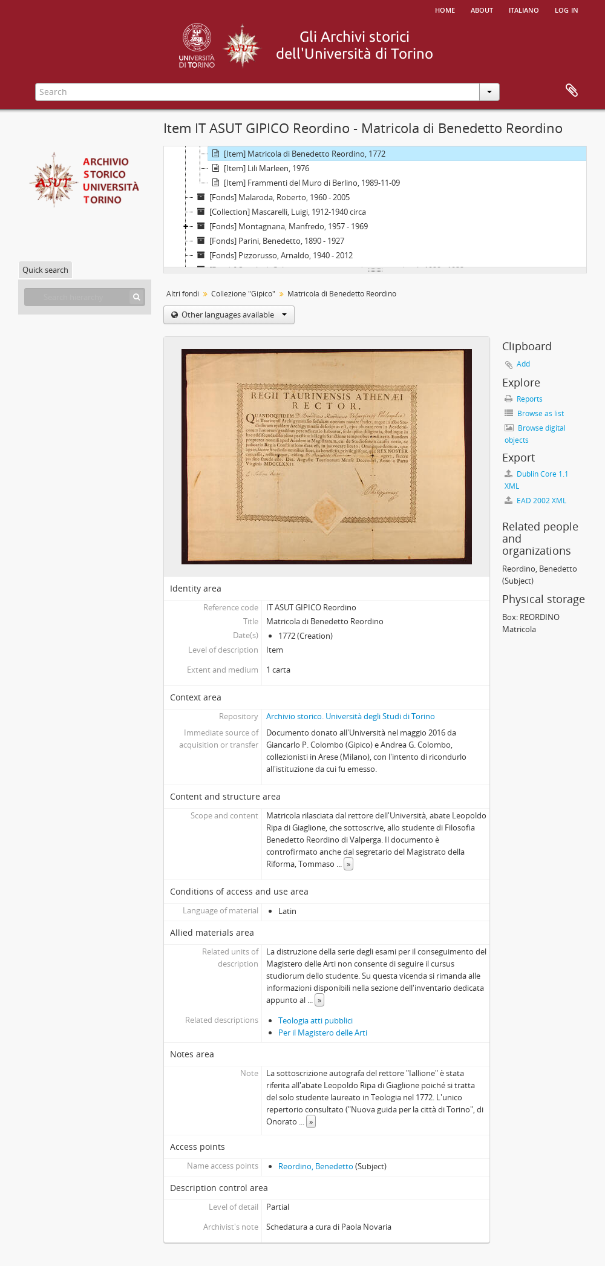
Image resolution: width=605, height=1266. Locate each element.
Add (523, 364)
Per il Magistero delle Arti (322, 1032)
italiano (524, 9)
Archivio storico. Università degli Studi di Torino (350, 716)
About (482, 9)
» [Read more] (348, 863)
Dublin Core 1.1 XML (537, 480)
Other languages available (233, 314)
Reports (524, 399)
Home (445, 9)
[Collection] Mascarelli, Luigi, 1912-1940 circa (280, 211)
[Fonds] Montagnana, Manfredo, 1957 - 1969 (281, 226)
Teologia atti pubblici (315, 1020)
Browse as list (534, 413)
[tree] (375, 206)
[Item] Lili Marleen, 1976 (258, 168)
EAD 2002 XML (535, 500)
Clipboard (572, 91)
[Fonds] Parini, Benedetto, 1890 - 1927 (269, 240)
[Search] (136, 297)
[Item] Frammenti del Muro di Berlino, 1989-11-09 (304, 182)
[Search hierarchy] (84, 297)
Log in (566, 9)
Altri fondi (182, 294)
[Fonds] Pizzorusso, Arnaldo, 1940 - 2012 (273, 255)
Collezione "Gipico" (243, 294)
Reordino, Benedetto (315, 1166)
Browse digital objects (535, 434)
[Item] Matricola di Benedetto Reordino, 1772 (296, 153)
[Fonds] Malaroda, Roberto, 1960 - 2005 (272, 197)
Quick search (45, 269)
